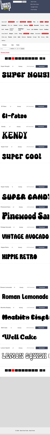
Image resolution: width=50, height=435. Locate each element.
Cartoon (21, 25)
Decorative (37, 33)
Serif (17, 21)
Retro (31, 25)
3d (37, 21)
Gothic (16, 33)
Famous (42, 25)
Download (41, 66)
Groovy (43, 37)
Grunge (34, 37)
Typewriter (26, 33)
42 (41, 58)
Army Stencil (5, 33)
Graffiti (46, 21)
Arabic (14, 37)
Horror (28, 29)
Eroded (29, 21)
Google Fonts (34, 7)
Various (3, 40)
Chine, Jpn (4, 37)
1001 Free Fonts (34, 4)
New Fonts (33, 1)
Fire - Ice (10, 25)
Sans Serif (4, 21)
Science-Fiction (12, 29)
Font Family (34, 9)
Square (41, 29)
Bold (3, 29)
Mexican (24, 37)
